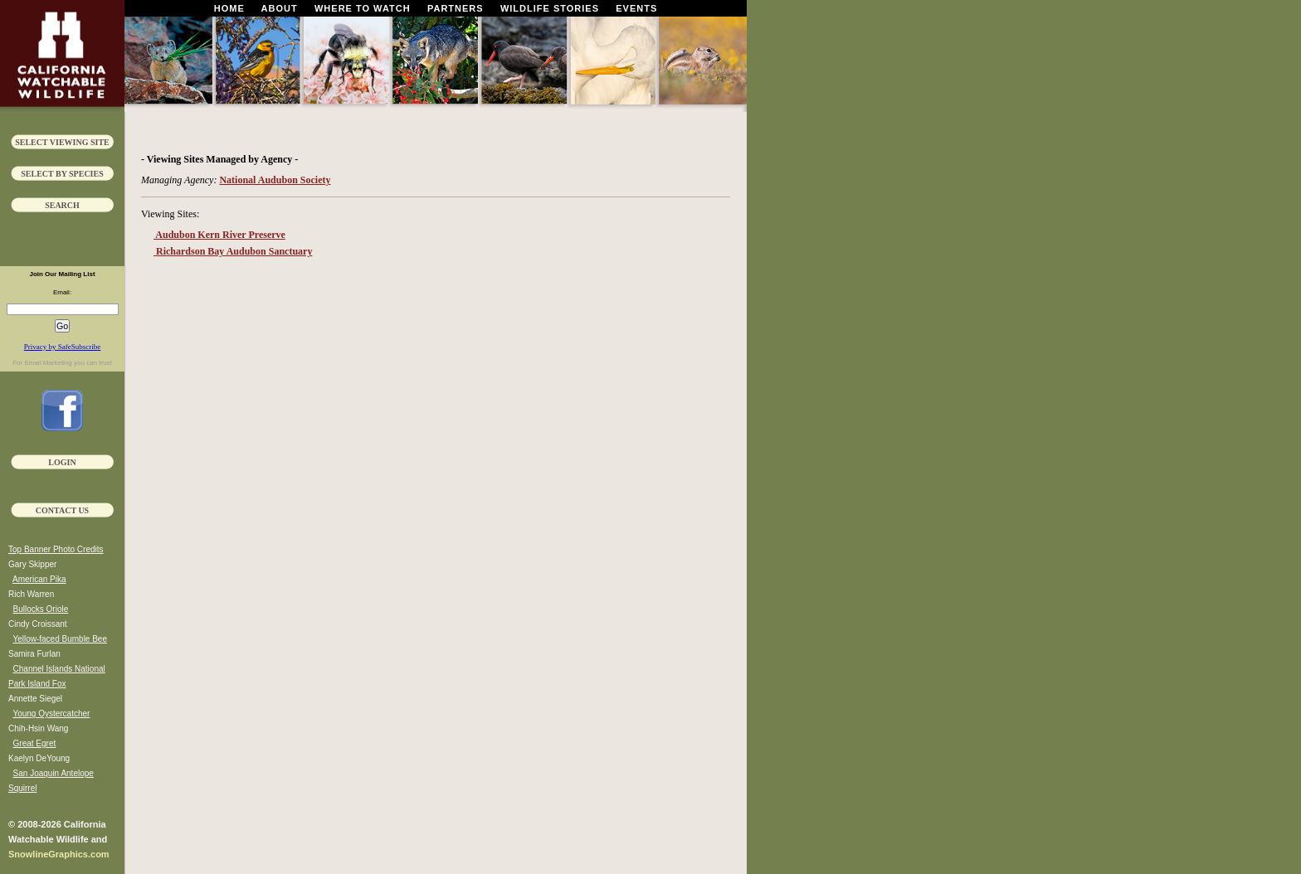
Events (636, 8)
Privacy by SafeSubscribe (62, 346)
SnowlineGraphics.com (59, 854)
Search (62, 205)
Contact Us (62, 510)
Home (229, 8)
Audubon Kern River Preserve (219, 234)
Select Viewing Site (62, 142)
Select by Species (62, 173)
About (279, 8)
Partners (455, 8)
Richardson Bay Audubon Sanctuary (232, 251)
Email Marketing (47, 363)
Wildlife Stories (549, 8)
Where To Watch (362, 8)
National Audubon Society (274, 180)
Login (62, 462)
